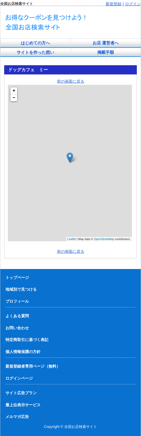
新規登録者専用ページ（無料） (32, 366)
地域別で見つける (21, 289)
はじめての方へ (35, 43)
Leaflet (71, 239)
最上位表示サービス (23, 405)
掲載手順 (105, 52)
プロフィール (17, 301)
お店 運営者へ (106, 43)
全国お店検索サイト (80, 427)
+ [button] (13, 91)
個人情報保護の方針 (23, 351)
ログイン (133, 4)
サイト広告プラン (21, 393)
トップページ (17, 277)
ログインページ (19, 378)
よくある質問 (17, 316)
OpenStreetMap (104, 239)
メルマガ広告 (17, 416)
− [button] (13, 98)
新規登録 (113, 4)
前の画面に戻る (70, 81)
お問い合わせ (17, 328)
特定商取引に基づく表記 (26, 339)
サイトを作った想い (35, 52)
